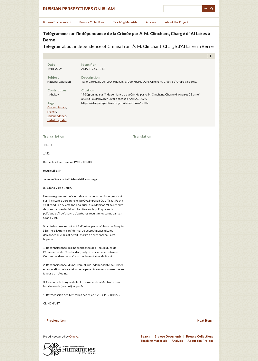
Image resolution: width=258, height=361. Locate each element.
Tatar (63, 120)
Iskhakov (53, 120)
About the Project (176, 22)
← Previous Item (54, 320)
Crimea (51, 107)
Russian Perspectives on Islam (79, 8)
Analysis (151, 22)
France (62, 107)
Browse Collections (91, 22)
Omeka (73, 336)
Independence (56, 116)
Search (212, 8)
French (51, 111)
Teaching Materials (125, 22)
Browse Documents (55, 22)
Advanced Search (205, 8)
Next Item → (206, 320)
